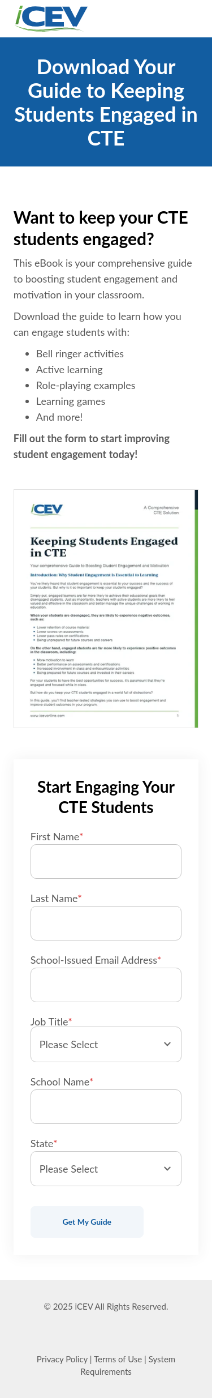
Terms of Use (118, 1359)
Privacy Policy (62, 1359)
